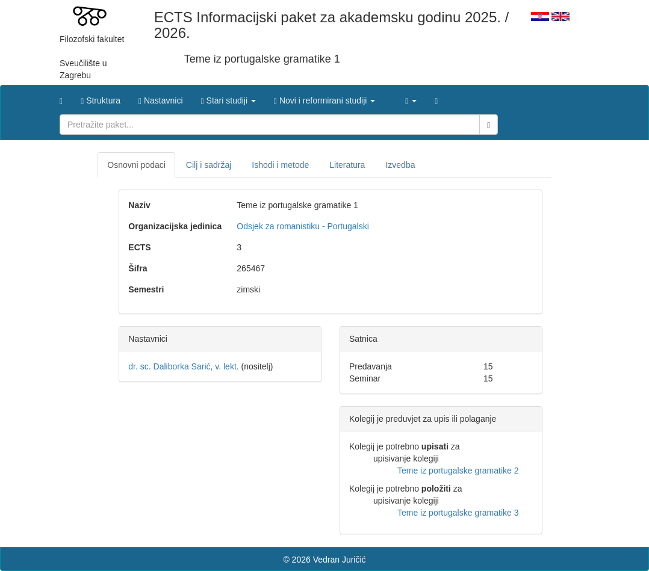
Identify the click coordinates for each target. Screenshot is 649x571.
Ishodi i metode (280, 165)
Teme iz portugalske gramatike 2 (458, 470)
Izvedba (400, 165)
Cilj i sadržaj (208, 165)
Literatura (347, 165)
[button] (228, 97)
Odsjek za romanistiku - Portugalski (302, 226)
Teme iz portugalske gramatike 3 (458, 512)
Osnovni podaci (136, 165)
